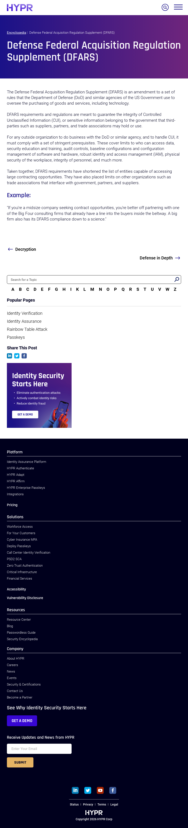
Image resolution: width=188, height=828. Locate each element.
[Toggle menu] (178, 8)
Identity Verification (24, 313)
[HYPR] (20, 7)
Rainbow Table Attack (27, 329)
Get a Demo (22, 721)
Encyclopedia (16, 33)
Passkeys (16, 337)
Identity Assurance (24, 321)
